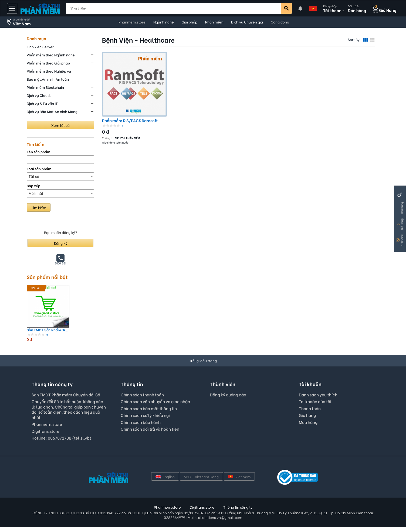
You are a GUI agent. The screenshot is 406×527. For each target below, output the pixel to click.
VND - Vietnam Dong (201, 476)
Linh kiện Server (40, 46)
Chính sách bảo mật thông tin (149, 408)
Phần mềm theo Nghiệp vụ (49, 70)
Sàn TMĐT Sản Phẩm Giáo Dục (48, 330)
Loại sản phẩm (39, 168)
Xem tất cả (60, 125)
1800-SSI (402, 240)
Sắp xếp (33, 185)
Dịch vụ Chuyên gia (247, 21)
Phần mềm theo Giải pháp (48, 62)
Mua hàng (308, 422)
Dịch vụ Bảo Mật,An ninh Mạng (52, 111)
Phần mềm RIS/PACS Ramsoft (130, 120)
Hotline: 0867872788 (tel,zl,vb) (62, 438)
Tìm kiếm (38, 207)
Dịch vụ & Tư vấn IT (42, 103)
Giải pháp (189, 21)
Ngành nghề (163, 21)
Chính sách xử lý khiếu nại (145, 415)
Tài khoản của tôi (315, 401)
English (165, 476)
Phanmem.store (132, 21)
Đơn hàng (402, 208)
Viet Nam (239, 476)
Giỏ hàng (307, 415)
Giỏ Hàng (402, 224)
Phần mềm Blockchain (45, 87)
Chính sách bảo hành (141, 422)
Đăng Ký (60, 243)
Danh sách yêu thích (318, 394)
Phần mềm (214, 21)
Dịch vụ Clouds (39, 95)
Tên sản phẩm (38, 151)
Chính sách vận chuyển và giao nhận (155, 401)
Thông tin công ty (237, 506)
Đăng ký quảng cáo (228, 394)
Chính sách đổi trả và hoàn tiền (150, 429)
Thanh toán (310, 408)
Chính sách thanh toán (142, 394)
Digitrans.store (45, 431)
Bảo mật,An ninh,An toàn (48, 78)
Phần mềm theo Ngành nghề (51, 54)
